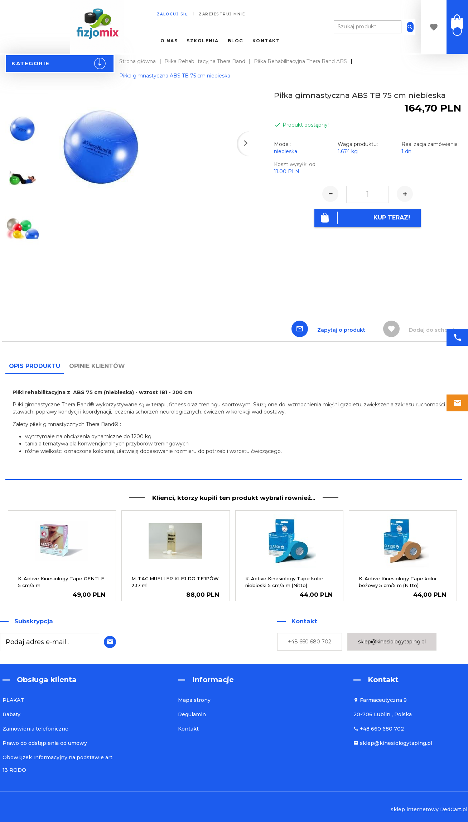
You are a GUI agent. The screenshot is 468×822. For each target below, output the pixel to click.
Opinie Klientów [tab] (97, 366)
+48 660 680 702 (309, 641)
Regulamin (192, 714)
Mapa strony (194, 700)
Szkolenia (203, 41)
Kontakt (266, 41)
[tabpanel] (233, 426)
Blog (235, 41)
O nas (169, 41)
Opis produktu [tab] (34, 366)
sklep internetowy (415, 809)
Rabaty (11, 714)
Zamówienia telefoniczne (35, 729)
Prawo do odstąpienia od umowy (45, 743)
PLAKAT (13, 700)
